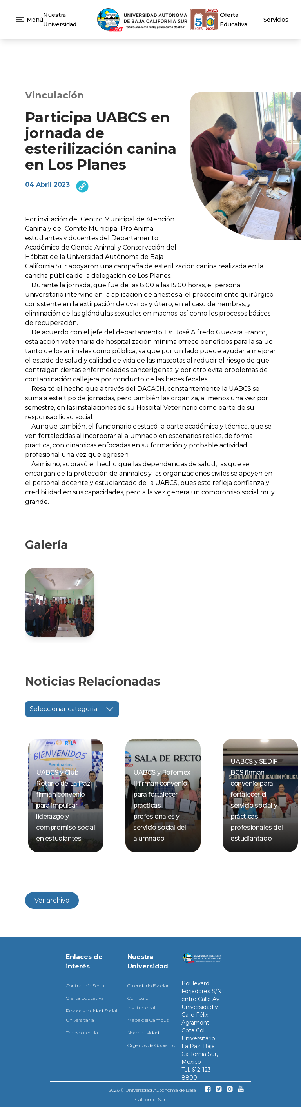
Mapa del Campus (148, 1020)
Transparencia (82, 1033)
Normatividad (143, 1033)
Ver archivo (51, 900)
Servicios (275, 19)
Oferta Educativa (85, 998)
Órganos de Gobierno (151, 1045)
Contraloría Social (85, 985)
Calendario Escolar (148, 985)
